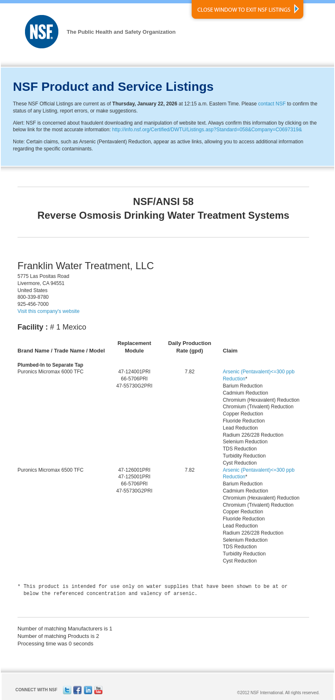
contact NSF (272, 104)
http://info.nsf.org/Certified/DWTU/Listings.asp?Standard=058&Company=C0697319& (207, 129)
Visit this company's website (49, 311)
